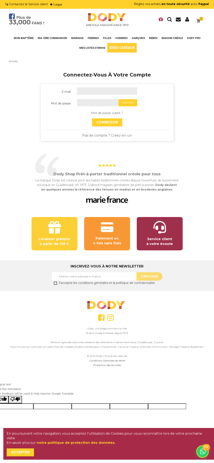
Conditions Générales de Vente (107, 360)
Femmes (93, 38)
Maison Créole (172, 38)
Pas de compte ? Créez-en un (107, 135)
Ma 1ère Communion (52, 38)
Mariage (77, 38)
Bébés (153, 38)
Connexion (107, 122)
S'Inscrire (149, 276)
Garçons (138, 38)
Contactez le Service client (28, 4)
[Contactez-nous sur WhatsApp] (202, 451)
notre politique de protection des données (75, 443)
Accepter (20, 452)
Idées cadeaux (122, 48)
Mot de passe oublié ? (107, 113)
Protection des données (107, 365)
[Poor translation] (15, 399)
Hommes (121, 38)
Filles (107, 38)
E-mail (66, 92)
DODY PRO (193, 38)
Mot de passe (61, 103)
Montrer (128, 102)
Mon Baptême (24, 38)
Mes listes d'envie (92, 47)
